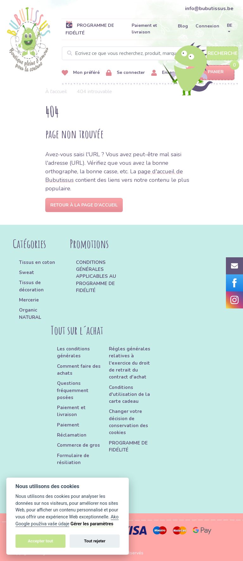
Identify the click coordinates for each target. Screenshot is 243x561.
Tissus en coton (37, 262)
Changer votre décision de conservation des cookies (128, 422)
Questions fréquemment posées (73, 390)
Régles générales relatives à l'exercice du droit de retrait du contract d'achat (129, 363)
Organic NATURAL (30, 313)
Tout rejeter (94, 541)
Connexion (207, 26)
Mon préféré (81, 72)
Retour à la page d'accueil (84, 205)
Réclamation (71, 435)
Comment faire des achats (79, 369)
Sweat (26, 272)
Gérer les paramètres (92, 524)
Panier (210, 72)
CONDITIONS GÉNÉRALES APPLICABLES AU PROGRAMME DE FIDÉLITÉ (96, 276)
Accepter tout (40, 541)
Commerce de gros (78, 445)
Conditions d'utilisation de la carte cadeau (129, 394)
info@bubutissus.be (209, 8)
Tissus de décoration (31, 286)
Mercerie (29, 300)
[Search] (150, 53)
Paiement (68, 425)
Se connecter (125, 72)
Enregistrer (168, 72)
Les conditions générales (73, 352)
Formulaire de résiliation (73, 459)
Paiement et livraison (144, 28)
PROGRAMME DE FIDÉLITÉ (89, 29)
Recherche (223, 53)
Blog (183, 26)
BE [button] (229, 25)
